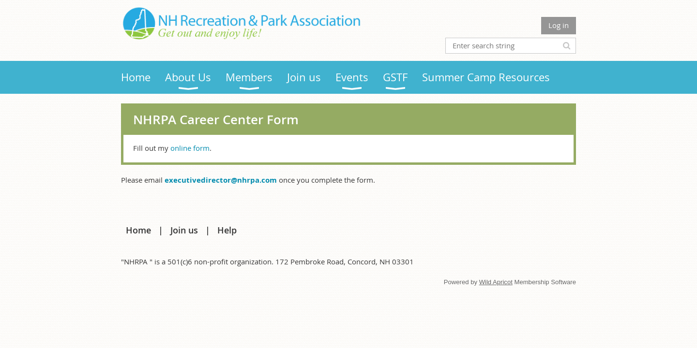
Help (227, 230)
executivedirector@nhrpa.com (221, 180)
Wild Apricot (496, 282)
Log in (558, 25)
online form (190, 148)
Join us (184, 230)
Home (138, 230)
